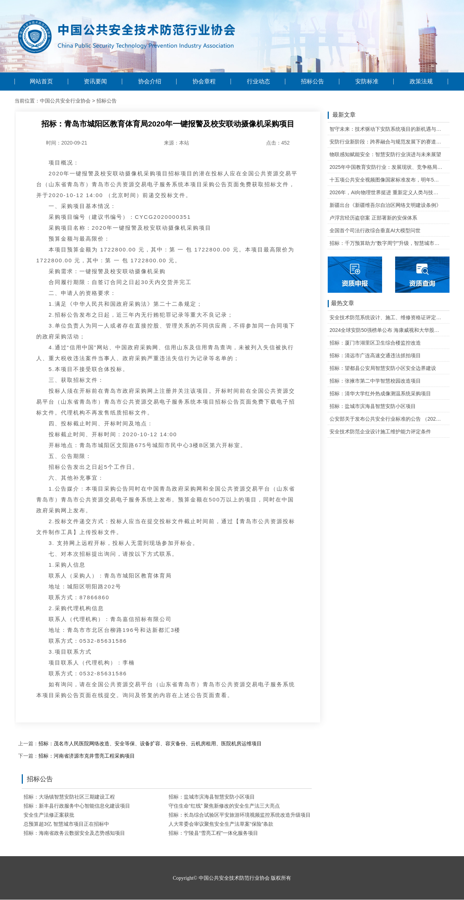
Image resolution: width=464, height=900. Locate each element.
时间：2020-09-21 (66, 143)
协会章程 (204, 81)
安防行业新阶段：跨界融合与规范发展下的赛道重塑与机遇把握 (386, 142)
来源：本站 (176, 143)
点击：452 (278, 143)
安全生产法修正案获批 (49, 815)
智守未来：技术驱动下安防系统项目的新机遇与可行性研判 (386, 129)
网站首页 (41, 81)
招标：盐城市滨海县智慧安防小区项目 (212, 797)
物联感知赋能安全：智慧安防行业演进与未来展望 (385, 154)
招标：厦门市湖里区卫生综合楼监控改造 (375, 343)
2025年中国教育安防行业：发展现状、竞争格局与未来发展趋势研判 (386, 167)
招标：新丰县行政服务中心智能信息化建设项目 (77, 806)
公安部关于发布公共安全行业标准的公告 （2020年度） (386, 419)
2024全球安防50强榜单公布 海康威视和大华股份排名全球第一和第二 (386, 330)
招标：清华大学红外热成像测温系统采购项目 (380, 393)
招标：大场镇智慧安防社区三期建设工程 (69, 797)
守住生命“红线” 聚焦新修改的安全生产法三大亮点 (224, 806)
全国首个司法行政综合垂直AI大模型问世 (375, 230)
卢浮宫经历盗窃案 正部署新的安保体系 (373, 218)
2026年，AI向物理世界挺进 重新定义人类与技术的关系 (386, 192)
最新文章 (342, 115)
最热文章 (341, 303)
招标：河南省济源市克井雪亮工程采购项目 (86, 756)
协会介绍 (149, 81)
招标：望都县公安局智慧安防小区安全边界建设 (383, 368)
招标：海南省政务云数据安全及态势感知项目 (74, 833)
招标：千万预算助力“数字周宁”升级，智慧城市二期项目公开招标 (386, 243)
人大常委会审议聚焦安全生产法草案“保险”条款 (221, 824)
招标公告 (312, 81)
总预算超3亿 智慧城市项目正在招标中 (66, 824)
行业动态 (258, 81)
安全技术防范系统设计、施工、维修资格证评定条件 (386, 317)
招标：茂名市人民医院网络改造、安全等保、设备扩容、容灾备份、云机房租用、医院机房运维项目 (150, 743)
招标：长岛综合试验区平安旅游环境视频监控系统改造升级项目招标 (245, 815)
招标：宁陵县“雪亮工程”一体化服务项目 (213, 833)
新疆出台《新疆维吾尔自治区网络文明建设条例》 (385, 205)
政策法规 (421, 81)
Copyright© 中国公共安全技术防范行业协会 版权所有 (232, 878)
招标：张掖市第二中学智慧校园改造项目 (375, 381)
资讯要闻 (95, 81)
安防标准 (366, 81)
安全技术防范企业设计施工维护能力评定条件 (380, 431)
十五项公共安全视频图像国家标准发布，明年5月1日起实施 (386, 180)
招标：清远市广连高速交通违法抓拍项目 (375, 355)
